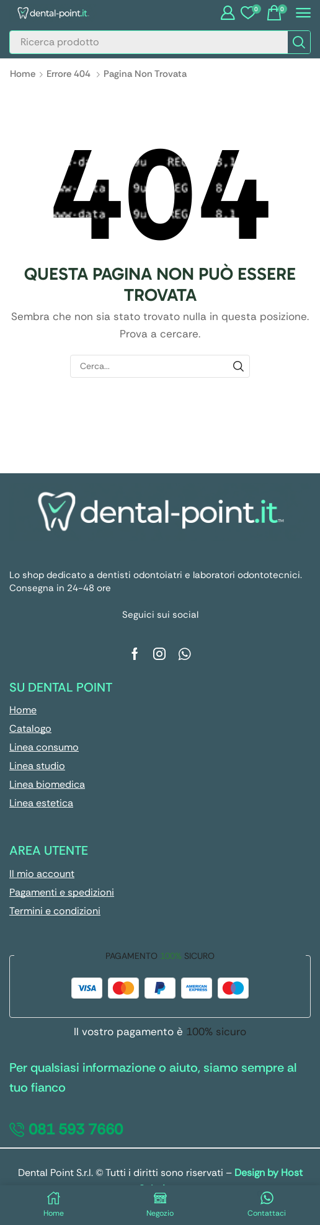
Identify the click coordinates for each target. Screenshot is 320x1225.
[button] (227, 13)
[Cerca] (299, 42)
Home (22, 74)
